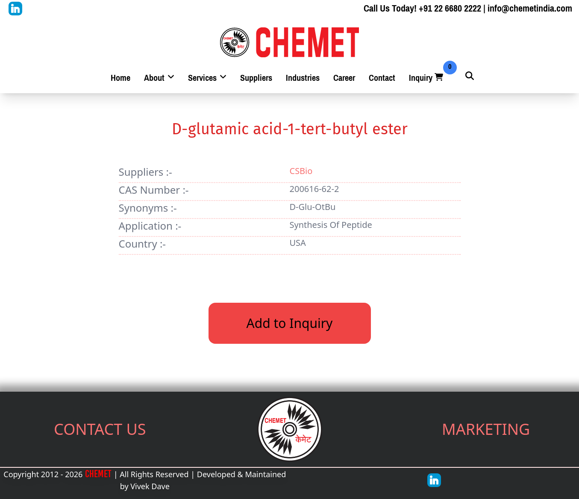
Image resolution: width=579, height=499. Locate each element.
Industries (303, 78)
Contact (382, 78)
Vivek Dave (150, 486)
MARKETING (486, 429)
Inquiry (427, 78)
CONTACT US (100, 429)
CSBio (301, 171)
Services (207, 78)
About (159, 78)
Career (344, 78)
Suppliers (256, 78)
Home (120, 78)
